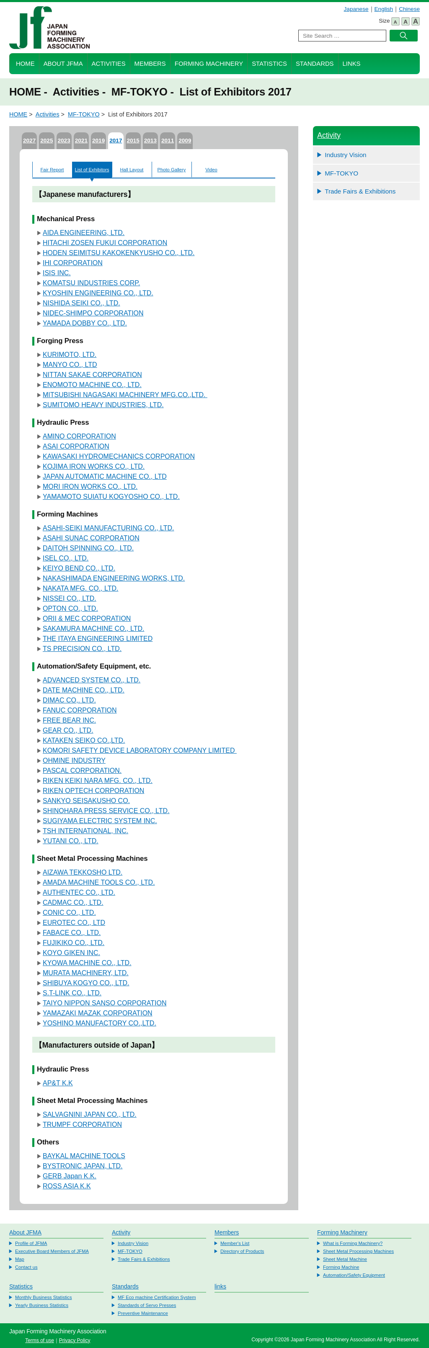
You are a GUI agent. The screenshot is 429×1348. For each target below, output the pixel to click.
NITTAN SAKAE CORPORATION (92, 374)
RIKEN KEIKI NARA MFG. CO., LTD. (97, 780)
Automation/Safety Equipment (354, 1275)
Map (19, 1259)
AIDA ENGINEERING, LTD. (83, 232)
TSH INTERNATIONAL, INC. (85, 830)
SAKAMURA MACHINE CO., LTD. (93, 628)
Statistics (269, 63)
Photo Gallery (172, 169)
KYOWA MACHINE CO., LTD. (87, 962)
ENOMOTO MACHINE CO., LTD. (92, 384)
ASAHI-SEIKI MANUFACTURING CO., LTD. (108, 528)
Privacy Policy (74, 1340)
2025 (46, 140)
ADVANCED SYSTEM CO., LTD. (91, 680)
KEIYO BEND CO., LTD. (79, 568)
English (384, 9)
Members (150, 63)
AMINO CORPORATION (79, 436)
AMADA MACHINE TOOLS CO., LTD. (99, 882)
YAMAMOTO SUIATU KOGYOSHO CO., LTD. (111, 496)
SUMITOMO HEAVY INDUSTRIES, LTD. (103, 404)
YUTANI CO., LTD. (70, 840)
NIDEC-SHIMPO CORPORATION (93, 313)
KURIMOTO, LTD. (69, 354)
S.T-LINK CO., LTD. (72, 993)
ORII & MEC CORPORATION (87, 618)
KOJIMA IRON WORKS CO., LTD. (94, 466)
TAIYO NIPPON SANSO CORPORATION (104, 1003)
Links (352, 63)
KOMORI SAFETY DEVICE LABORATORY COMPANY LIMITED (140, 750)
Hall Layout (132, 169)
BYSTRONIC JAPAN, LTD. (83, 1166)
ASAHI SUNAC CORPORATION (91, 538)
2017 (115, 140)
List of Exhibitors (92, 169)
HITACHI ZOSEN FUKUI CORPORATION (105, 242)
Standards (315, 63)
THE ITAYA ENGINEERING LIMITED (97, 638)
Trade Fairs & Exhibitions (360, 191)
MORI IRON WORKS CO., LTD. (90, 486)
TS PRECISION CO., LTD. (82, 648)
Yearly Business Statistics (41, 1305)
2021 (81, 140)
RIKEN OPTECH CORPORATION (93, 790)
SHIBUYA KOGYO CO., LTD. (86, 982)
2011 (167, 140)
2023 (64, 140)
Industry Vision (345, 154)
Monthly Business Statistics (43, 1297)
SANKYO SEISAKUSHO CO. (86, 800)
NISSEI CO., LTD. (69, 598)
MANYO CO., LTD (70, 364)
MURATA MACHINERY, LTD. (86, 972)
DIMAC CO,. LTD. (69, 700)
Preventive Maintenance (143, 1313)
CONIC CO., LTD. (69, 912)
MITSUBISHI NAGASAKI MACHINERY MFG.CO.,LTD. (125, 394)
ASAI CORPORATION (76, 446)
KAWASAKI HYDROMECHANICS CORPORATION (119, 456)
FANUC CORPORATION (80, 710)
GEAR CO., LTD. (68, 730)
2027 (29, 140)
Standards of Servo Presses (147, 1305)
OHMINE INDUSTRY (74, 760)
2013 (150, 140)
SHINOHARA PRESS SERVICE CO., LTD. (106, 810)
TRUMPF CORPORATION (82, 1124)
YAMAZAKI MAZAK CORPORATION (97, 1013)
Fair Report (52, 169)
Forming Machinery (209, 63)
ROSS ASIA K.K (67, 1186)
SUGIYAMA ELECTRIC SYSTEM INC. (100, 820)
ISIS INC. (57, 272)
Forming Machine (341, 1267)
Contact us (26, 1267)
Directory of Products (242, 1251)
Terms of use (39, 1340)
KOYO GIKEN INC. (71, 952)
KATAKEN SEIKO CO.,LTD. (84, 740)
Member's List (234, 1243)
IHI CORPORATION (73, 262)
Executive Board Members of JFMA (52, 1251)
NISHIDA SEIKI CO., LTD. (81, 303)
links (220, 1286)
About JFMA (63, 63)
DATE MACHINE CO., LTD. (83, 690)
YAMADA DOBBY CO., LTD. (85, 323)
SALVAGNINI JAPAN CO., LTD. (90, 1114)
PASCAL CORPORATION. (82, 770)
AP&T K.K (58, 1083)
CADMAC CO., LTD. (73, 902)
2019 (98, 140)
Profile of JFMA (31, 1243)
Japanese (356, 9)
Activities (109, 63)
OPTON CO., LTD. (70, 608)
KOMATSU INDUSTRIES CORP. (91, 283)
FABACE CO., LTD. (72, 932)
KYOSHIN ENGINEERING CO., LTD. (98, 293)
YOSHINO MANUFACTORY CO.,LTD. (99, 1023)
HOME (25, 63)
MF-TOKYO (84, 114)
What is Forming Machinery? (352, 1243)
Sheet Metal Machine (345, 1259)
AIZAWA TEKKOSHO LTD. (82, 872)
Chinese (409, 9)
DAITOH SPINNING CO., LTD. (88, 548)
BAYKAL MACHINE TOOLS (84, 1155)
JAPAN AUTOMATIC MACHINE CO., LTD (105, 476)
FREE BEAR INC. (69, 720)
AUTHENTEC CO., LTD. (79, 892)
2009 (184, 140)
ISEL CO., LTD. (65, 558)
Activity (329, 135)
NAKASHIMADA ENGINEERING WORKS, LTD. (114, 578)
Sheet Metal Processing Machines (358, 1251)
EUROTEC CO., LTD (74, 922)
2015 (133, 140)
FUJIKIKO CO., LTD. (73, 942)
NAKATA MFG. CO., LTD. (80, 588)
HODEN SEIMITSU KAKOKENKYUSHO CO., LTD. (118, 252)
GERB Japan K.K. (69, 1176)
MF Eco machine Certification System (157, 1297)
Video (211, 169)
